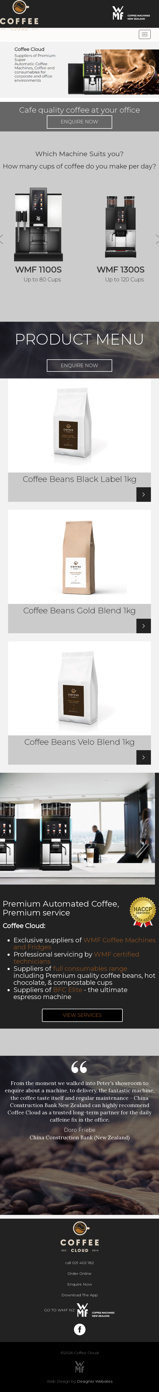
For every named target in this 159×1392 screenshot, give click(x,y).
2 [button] (79, 1211)
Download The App (79, 1295)
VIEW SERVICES (82, 1015)
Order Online (79, 1273)
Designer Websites (94, 1381)
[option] (79, 1099)
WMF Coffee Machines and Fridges (84, 943)
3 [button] (87, 1211)
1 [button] (71, 1211)
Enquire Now (79, 122)
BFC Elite (67, 990)
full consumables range (90, 968)
